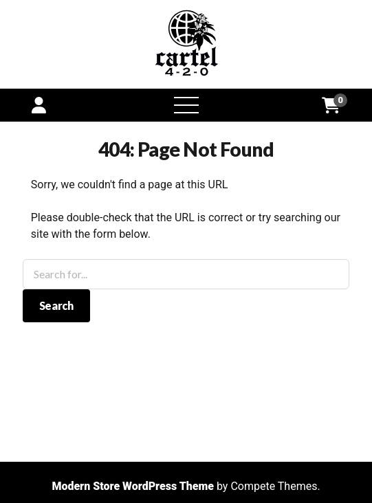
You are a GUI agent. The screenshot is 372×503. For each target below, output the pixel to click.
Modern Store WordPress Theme (133, 486)
